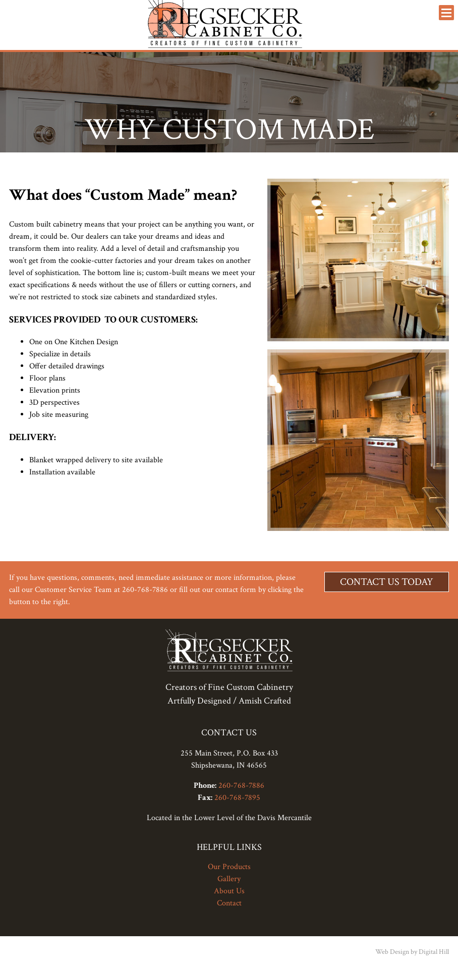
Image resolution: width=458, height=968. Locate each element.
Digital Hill (434, 951)
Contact (229, 903)
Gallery (229, 879)
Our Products (229, 867)
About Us (229, 891)
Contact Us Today (386, 581)
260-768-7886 (241, 785)
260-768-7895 (237, 797)
